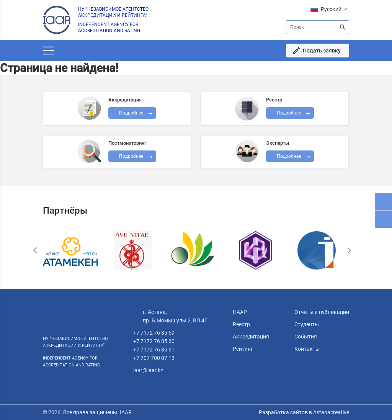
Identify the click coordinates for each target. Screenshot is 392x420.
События (305, 336)
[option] (73, 250)
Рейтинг (243, 349)
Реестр (241, 324)
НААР (240, 312)
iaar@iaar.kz (148, 370)
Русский (331, 9)
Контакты (307, 349)
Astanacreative (330, 412)
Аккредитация (251, 336)
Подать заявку (322, 50)
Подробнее (131, 156)
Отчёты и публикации (321, 312)
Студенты (306, 324)
